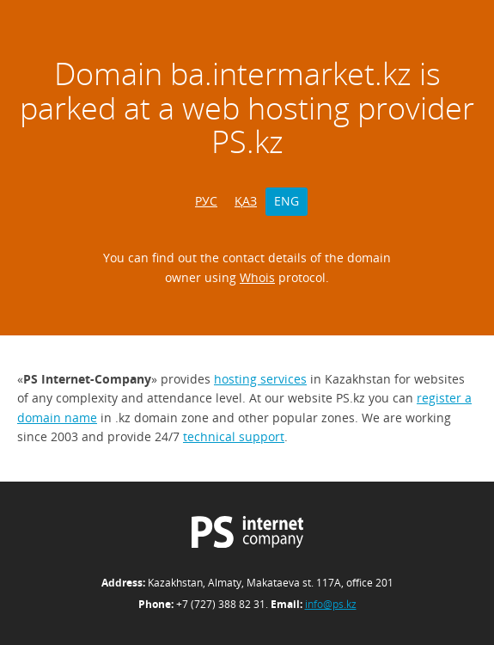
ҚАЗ (246, 201)
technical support (233, 436)
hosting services (260, 379)
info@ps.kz (331, 604)
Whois (257, 277)
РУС (206, 201)
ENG (286, 201)
